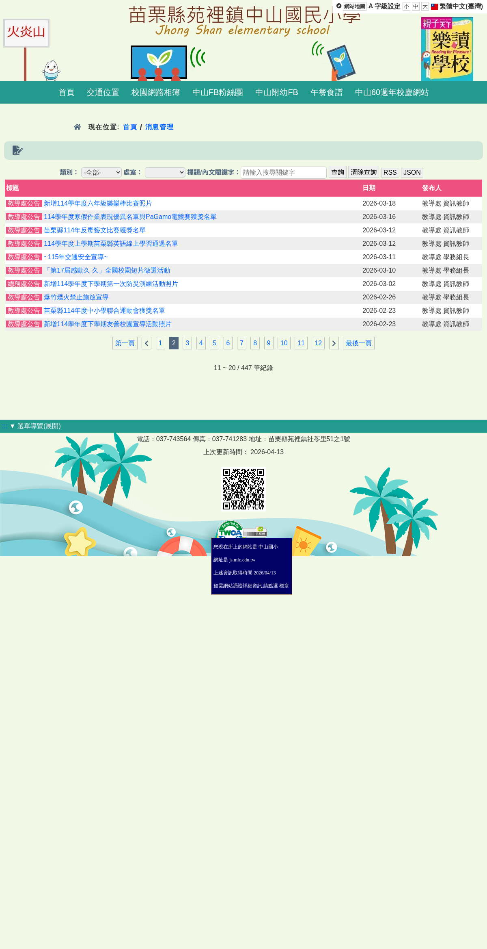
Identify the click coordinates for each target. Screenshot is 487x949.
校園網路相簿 (155, 92)
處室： (133, 172)
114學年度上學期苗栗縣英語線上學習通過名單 (111, 243)
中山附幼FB (276, 92)
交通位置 (103, 92)
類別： (69, 172)
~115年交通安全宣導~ (76, 257)
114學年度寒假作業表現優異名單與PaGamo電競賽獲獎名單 (130, 216)
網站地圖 (354, 6)
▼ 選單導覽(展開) (35, 425)
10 (284, 343)
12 (318, 343)
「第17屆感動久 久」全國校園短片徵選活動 (107, 270)
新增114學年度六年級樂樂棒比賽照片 (98, 203)
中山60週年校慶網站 (392, 92)
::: (4, 425)
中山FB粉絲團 (218, 92)
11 (301, 343)
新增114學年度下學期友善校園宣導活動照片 (108, 324)
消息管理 (160, 127)
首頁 (66, 92)
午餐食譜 (326, 92)
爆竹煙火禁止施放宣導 (76, 297)
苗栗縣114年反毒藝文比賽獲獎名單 (95, 230)
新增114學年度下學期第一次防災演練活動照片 (111, 283)
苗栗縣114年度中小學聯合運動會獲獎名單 (104, 310)
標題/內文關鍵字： (214, 172)
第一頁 (125, 343)
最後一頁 (359, 343)
